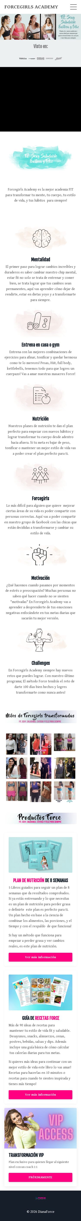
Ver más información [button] (40, 957)
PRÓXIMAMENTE (40, 1177)
